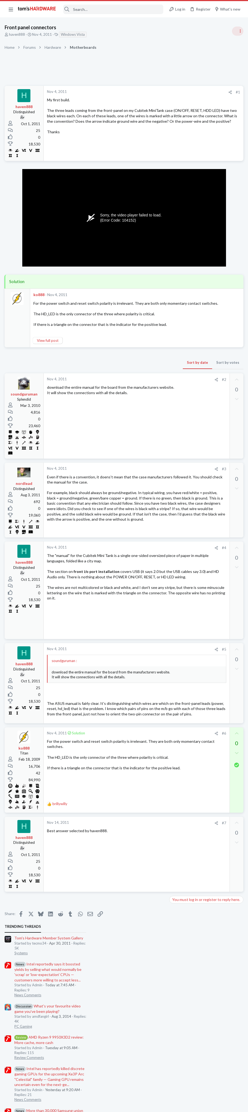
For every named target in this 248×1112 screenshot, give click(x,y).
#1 (150, 92)
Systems (177, 115)
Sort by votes (140, 378)
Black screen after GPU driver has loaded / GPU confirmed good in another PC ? (204, 450)
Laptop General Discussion (192, 408)
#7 (136, 909)
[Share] (142, 92)
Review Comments (185, 220)
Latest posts (174, 359)
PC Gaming (180, 188)
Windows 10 (181, 545)
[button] (10, 9)
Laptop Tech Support (188, 492)
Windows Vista (74, 34)
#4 (136, 586)
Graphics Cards (183, 434)
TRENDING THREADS (179, 88)
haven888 (18, 34)
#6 (136, 819)
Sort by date (109, 378)
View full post (48, 356)
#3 (136, 485)
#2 (136, 395)
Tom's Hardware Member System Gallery (205, 100)
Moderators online (180, 559)
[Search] (113, 9)
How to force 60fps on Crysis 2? (206, 371)
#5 (136, 714)
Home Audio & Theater (189, 518)
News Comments (184, 157)
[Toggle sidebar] (237, 31)
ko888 (39, 294)
